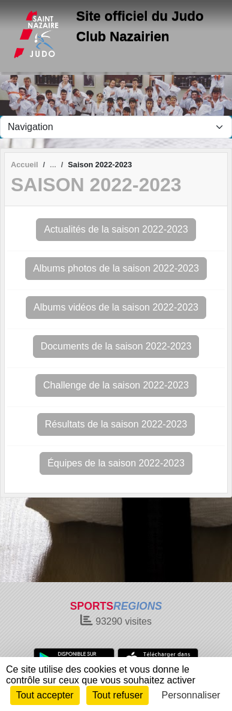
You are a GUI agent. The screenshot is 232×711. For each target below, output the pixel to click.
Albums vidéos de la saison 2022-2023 (116, 307)
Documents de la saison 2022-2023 (116, 346)
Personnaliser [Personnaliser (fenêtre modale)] (191, 695)
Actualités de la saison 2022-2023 (116, 229)
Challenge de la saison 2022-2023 (116, 385)
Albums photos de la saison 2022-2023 (116, 268)
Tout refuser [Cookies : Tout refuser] (117, 695)
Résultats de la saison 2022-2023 (116, 424)
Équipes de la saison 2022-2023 (116, 463)
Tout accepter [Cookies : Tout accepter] (45, 695)
